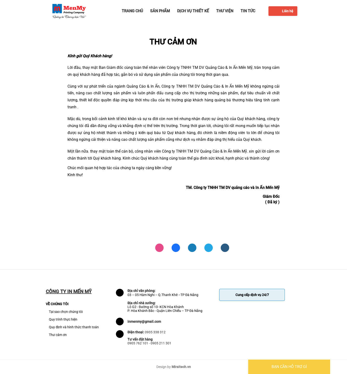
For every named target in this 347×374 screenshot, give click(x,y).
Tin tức (247, 11)
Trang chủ (132, 11)
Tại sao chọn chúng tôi (66, 312)
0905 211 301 (161, 343)
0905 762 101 (137, 343)
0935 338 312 (155, 332)
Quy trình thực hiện (63, 319)
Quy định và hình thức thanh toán (74, 327)
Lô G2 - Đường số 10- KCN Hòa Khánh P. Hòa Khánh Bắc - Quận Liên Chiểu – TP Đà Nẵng (164, 309)
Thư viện (224, 11)
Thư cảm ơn (58, 335)
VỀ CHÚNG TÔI (57, 304)
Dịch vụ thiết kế (193, 11)
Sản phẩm (160, 11)
